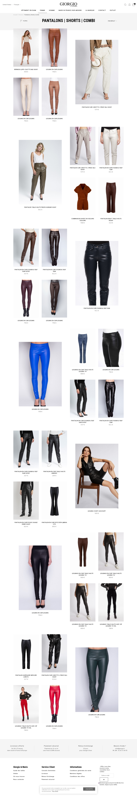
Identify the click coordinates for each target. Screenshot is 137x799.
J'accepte (89, 789)
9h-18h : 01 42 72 (120, 750)
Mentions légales (76, 773)
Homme (52, 10)
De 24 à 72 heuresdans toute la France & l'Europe (17, 749)
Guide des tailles (19, 770)
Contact (102, 10)
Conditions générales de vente (80, 770)
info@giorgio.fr (120, 748)
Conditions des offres (77, 776)
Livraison (45, 773)
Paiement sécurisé (51, 746)
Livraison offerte (17, 746)
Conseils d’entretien (48, 770)
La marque (90, 10)
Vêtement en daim (28, 10)
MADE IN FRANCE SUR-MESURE (70, 10)
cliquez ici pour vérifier (111, 784)
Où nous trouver (19, 776)
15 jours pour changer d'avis (85, 749)
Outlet (113, 10)
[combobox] (7, 5)
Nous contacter (18, 779)
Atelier (15, 773)
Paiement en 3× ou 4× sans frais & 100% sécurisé (51, 749)
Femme (42, 10)
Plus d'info (55, 791)
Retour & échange (85, 746)
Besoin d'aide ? (120, 746)
